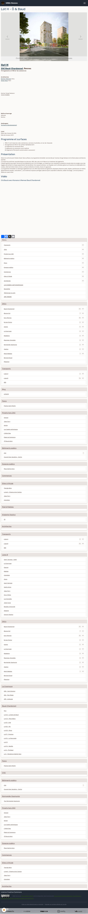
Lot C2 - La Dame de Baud (11, 715)
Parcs (5, 263)
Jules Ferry (7, 421)
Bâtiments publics (9, 258)
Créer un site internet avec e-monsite (32, 904)
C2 (4, 519)
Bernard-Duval (8, 358)
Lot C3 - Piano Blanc (10, 718)
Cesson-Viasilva (8, 614)
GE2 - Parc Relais (9, 695)
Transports (7, 245)
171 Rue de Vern (8, 441)
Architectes (7, 281)
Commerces (7, 272)
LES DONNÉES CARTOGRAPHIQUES (13, 285)
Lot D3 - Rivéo (8, 730)
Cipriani (6, 417)
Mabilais (6, 571)
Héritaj (6, 425)
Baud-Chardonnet (9, 309)
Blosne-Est (7, 313)
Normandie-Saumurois (10, 344)
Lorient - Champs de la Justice (13, 492)
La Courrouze (7, 331)
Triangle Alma (8, 488)
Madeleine (7, 335)
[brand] (9, 3)
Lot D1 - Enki (7, 722)
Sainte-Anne (7, 587)
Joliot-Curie (7, 603)
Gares (5, 579)
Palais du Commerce (9, 437)
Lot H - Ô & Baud (8, 750)
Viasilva (6, 349)
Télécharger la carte (9, 293)
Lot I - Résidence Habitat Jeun (12, 754)
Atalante (6, 610)
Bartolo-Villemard (6, 79)
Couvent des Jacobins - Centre (13, 457)
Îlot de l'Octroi (8, 322)
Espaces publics (8, 267)
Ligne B (6, 378)
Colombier (7, 500)
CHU (5, 453)
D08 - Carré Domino (9, 691)
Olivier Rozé (4, 80)
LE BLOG (6, 394)
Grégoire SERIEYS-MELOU (27, 896)
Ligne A (6, 373)
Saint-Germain (8, 583)
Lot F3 (6, 742)
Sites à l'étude (8, 276)
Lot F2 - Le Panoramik (10, 738)
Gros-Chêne (7, 595)
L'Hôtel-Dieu (7, 433)
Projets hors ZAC (9, 254)
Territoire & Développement (9, 125)
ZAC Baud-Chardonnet (12, 68)
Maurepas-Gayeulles (10, 340)
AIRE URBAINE (8, 297)
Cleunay (6, 567)
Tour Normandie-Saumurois (12, 801)
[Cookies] (4, 910)
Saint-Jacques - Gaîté (10, 559)
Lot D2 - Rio (7, 726)
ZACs (5, 249)
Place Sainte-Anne (9, 469)
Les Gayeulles (8, 599)
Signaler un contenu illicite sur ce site (55, 904)
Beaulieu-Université (9, 606)
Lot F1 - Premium (8, 734)
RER (5, 382)
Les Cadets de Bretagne (11, 429)
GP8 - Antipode (8, 699)
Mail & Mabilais (8, 353)
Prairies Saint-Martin (10, 406)
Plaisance (6, 361)
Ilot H (4, 65)
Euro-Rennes (7, 318)
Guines (6, 326)
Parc (5, 711)
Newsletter (7, 289)
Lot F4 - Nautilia (8, 746)
